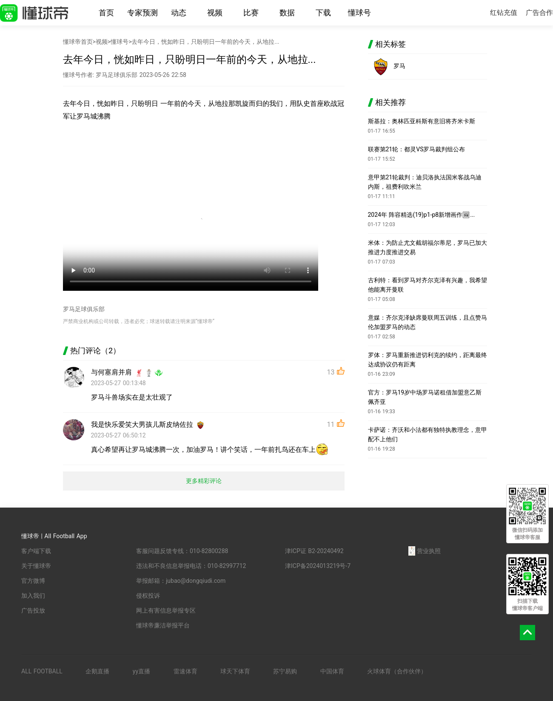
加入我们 (33, 595)
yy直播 (141, 671)
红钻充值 (503, 13)
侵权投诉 (148, 595)
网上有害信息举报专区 (166, 610)
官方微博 (33, 580)
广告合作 (539, 13)
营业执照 (424, 551)
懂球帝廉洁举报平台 (163, 625)
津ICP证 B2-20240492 (314, 551)
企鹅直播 (97, 671)
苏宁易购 (285, 671)
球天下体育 (235, 671)
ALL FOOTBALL (42, 671)
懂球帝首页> (79, 41)
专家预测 (142, 12)
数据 (287, 12)
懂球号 (359, 12)
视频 (214, 12)
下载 (323, 12)
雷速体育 (185, 671)
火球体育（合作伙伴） (397, 671)
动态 (178, 12)
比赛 (251, 12)
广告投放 (33, 610)
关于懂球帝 (36, 565)
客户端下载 (36, 551)
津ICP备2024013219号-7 (318, 565)
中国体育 (332, 671)
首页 (106, 12)
